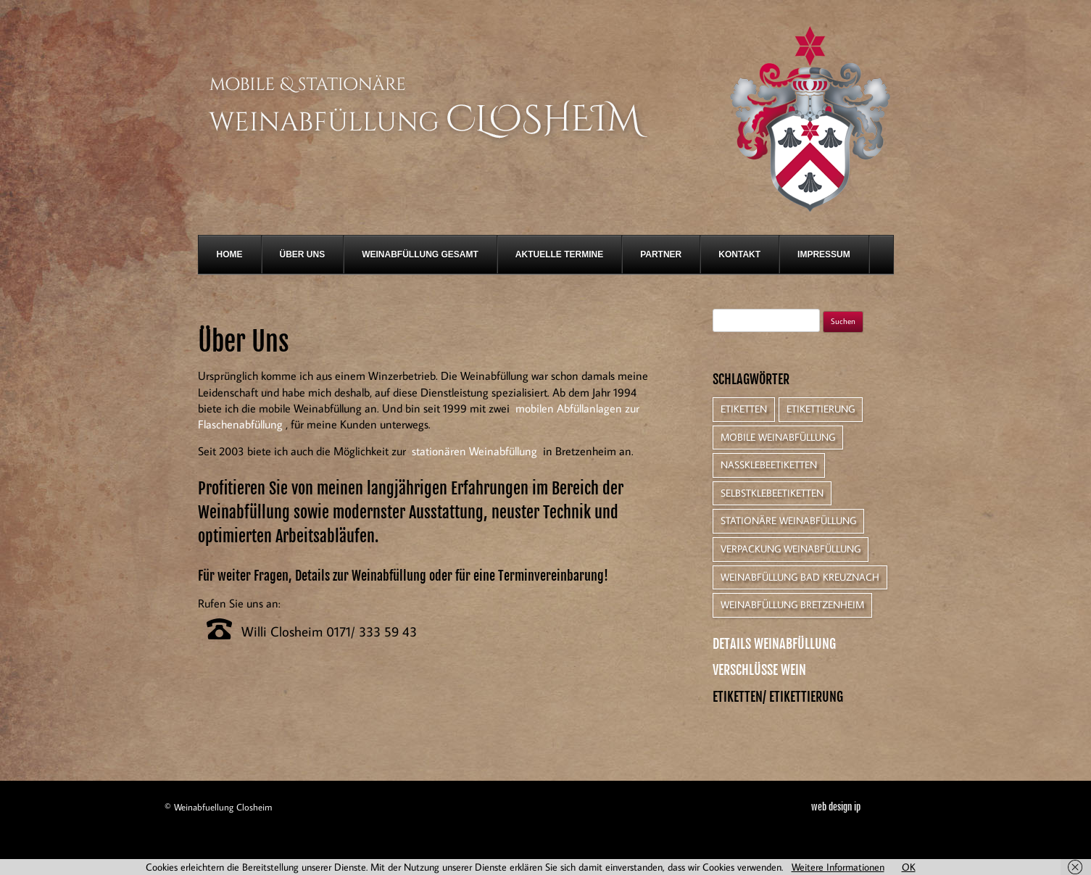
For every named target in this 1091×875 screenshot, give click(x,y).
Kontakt (739, 254)
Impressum (823, 254)
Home (230, 254)
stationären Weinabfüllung (474, 451)
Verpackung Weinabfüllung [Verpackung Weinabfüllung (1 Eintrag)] (790, 548)
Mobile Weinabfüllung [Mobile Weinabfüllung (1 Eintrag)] (778, 437)
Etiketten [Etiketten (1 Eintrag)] (744, 408)
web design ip (835, 807)
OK (909, 867)
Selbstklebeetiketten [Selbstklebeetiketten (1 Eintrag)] (772, 492)
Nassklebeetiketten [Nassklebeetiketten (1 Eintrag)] (769, 464)
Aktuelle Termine (559, 254)
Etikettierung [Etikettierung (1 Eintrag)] (821, 408)
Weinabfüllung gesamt (420, 254)
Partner (660, 254)
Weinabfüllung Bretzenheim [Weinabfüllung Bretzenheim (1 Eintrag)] (792, 604)
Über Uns (302, 254)
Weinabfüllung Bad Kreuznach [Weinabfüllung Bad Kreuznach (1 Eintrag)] (800, 577)
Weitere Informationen (838, 867)
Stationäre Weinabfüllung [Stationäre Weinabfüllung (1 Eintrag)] (788, 520)
